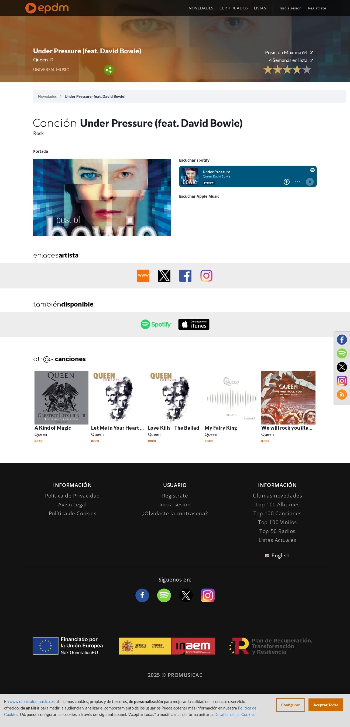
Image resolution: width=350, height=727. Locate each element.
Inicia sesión (290, 8)
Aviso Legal (72, 504)
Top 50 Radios (277, 531)
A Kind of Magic (53, 428)
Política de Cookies (73, 513)
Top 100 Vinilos (277, 522)
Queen (40, 59)
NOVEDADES (201, 8)
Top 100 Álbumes (277, 504)
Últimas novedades (277, 495)
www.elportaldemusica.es (32, 701)
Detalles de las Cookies (235, 714)
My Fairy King (221, 428)
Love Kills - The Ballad (173, 428)
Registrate (175, 495)
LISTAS (260, 8)
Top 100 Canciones (277, 513)
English (281, 555)
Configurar (290, 704)
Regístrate (317, 8)
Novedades (47, 96)
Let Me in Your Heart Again (122, 428)
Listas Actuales (278, 540)
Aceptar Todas (325, 704)
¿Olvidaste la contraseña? (175, 513)
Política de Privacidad (72, 495)
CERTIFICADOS (233, 8)
